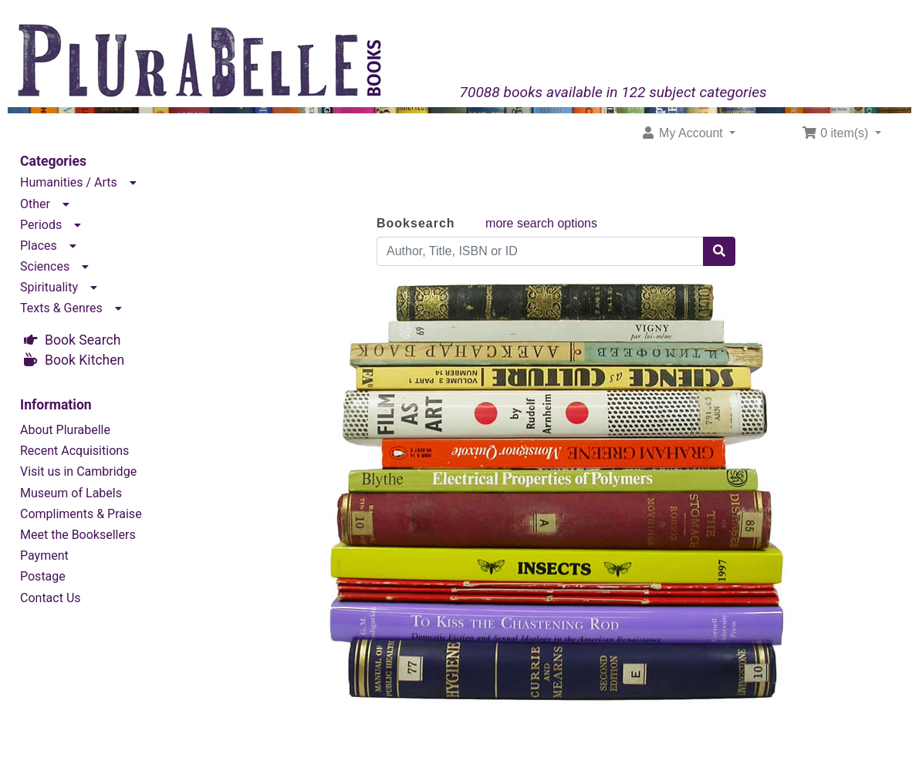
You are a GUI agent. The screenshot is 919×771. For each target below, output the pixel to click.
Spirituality (49, 287)
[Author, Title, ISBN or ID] (540, 251)
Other (35, 204)
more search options (541, 223)
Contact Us (50, 598)
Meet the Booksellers (78, 534)
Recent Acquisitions (74, 450)
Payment (44, 555)
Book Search (82, 340)
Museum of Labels (71, 493)
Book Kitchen (84, 360)
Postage (43, 576)
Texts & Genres (61, 308)
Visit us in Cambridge (78, 471)
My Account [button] (683, 133)
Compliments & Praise (81, 514)
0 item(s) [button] (837, 133)
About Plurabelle (65, 430)
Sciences (44, 266)
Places (38, 245)
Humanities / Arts (68, 182)
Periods (41, 224)
